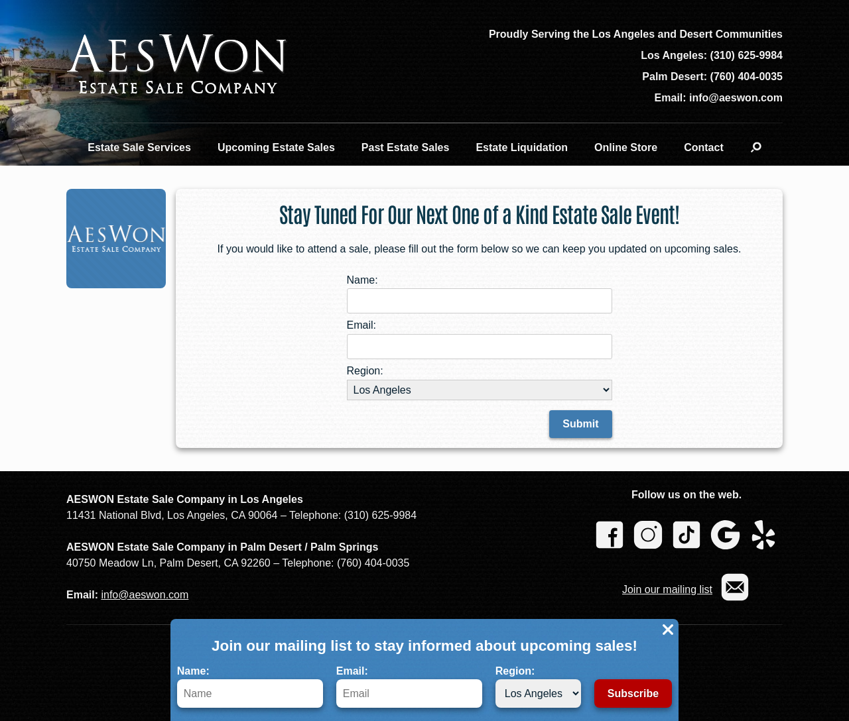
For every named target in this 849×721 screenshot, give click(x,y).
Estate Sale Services (139, 147)
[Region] (538, 693)
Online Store (625, 147)
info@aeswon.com (144, 594)
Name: (250, 686)
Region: (538, 686)
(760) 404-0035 (746, 76)
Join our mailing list (667, 589)
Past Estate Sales (405, 147)
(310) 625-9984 (746, 55)
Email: (409, 686)
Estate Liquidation (522, 147)
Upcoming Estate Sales (276, 147)
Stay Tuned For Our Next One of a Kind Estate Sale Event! (479, 213)
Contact (704, 147)
